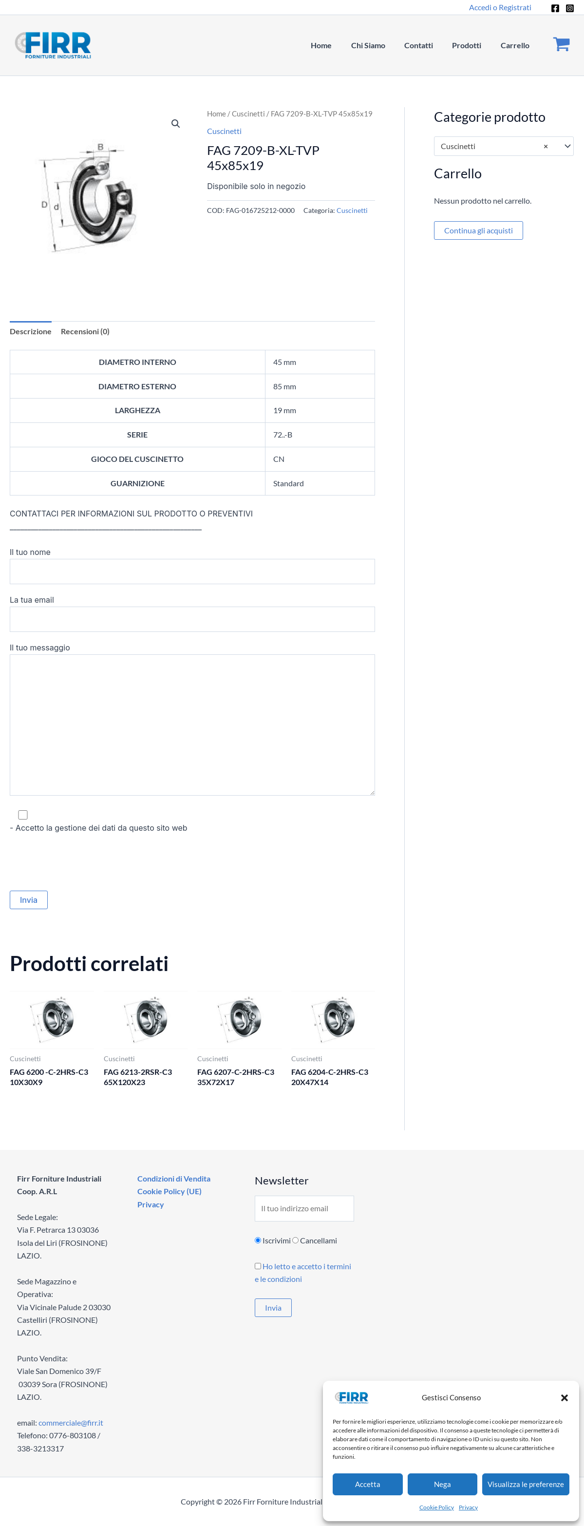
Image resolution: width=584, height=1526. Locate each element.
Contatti (427, 45)
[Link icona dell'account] (500, 7)
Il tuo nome (192, 565)
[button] (564, 1398)
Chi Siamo (380, 45)
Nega (442, 1484)
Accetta (367, 1484)
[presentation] (84, 862)
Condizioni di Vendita (172, 1178)
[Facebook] (555, 8)
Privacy (468, 1507)
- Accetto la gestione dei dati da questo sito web (192, 820)
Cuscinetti (248, 113)
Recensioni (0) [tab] (85, 331)
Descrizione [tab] (31, 331)
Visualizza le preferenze (526, 1484)
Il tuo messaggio (192, 721)
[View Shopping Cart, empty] (561, 45)
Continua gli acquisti (478, 230)
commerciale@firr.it (70, 1422)
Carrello (516, 45)
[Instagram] (569, 8)
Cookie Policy (436, 1507)
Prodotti (472, 45)
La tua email (192, 613)
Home (337, 45)
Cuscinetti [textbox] (494, 146)
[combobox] (504, 146)
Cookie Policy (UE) (168, 1191)
